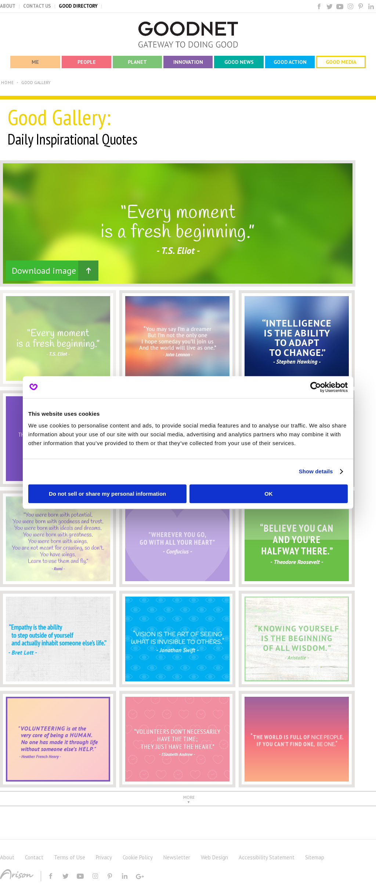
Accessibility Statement (266, 857)
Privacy (104, 857)
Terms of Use (69, 857)
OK (268, 494)
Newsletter (176, 857)
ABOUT (7, 6)
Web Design (214, 857)
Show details (316, 471)
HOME (7, 82)
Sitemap (314, 857)
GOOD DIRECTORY (78, 6)
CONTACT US (37, 6)
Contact (34, 857)
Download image (44, 270)
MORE (189, 797)
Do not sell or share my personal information (107, 494)
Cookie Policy (138, 857)
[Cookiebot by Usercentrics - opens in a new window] (315, 387)
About (7, 857)
